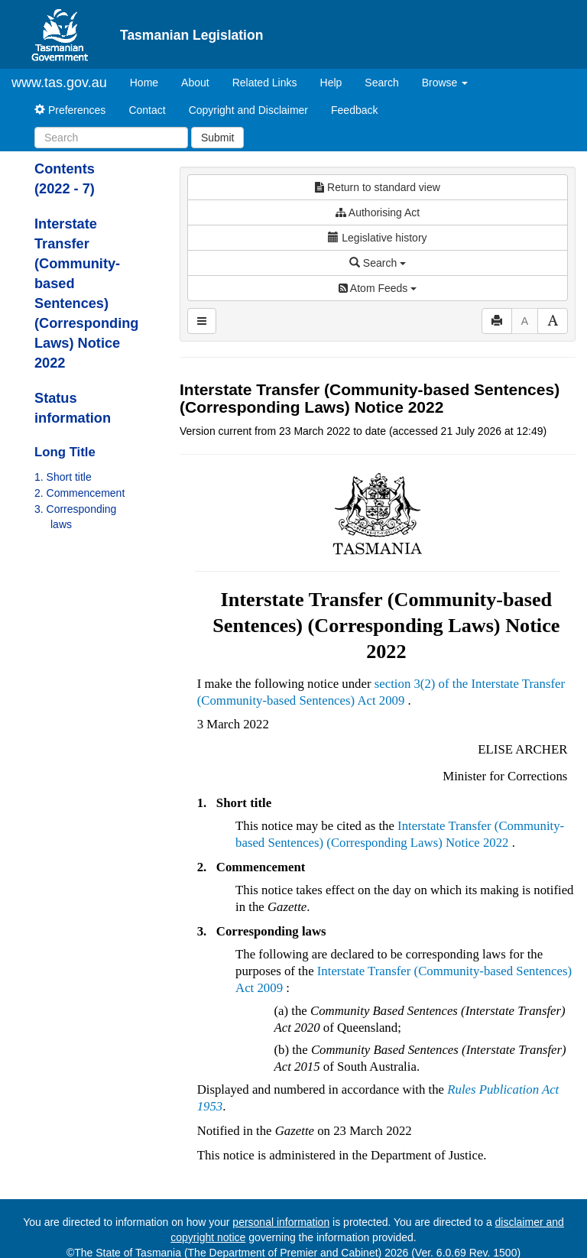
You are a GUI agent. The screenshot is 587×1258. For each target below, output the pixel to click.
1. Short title (63, 477)
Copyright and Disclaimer (248, 110)
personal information (280, 1222)
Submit (218, 137)
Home (150, 81)
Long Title (65, 452)
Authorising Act (378, 212)
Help (331, 82)
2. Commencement (79, 493)
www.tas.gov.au (59, 82)
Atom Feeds (378, 288)
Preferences (69, 110)
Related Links (264, 82)
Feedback (354, 110)
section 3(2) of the (423, 683)
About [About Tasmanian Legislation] (195, 82)
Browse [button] (445, 82)
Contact (146, 110)
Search (381, 82)
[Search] (111, 137)
